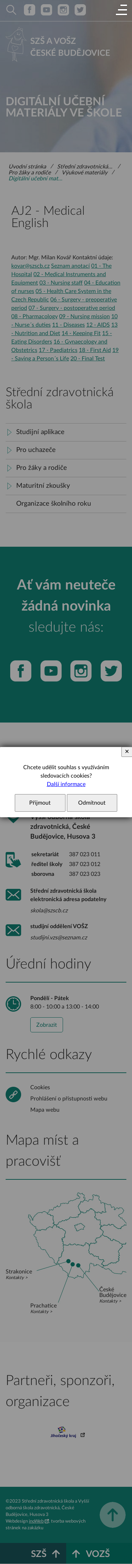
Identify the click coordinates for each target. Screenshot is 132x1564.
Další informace (66, 784)
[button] (121, 10)
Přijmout (40, 803)
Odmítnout (92, 803)
